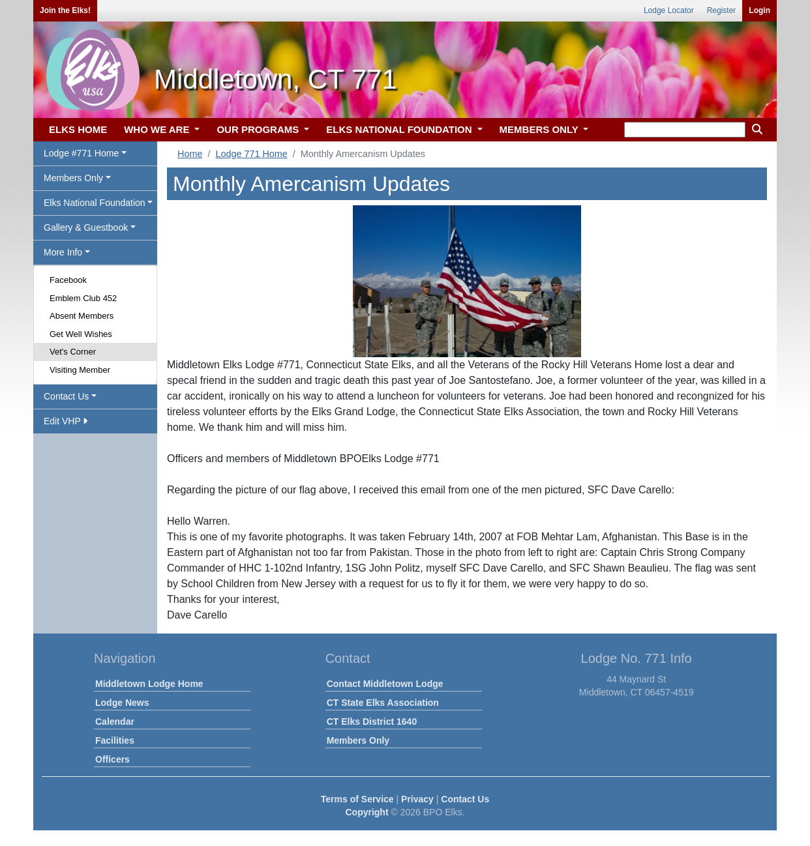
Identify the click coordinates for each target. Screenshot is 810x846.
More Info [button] (63, 252)
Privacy (417, 799)
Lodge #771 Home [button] (81, 153)
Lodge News (122, 702)
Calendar (114, 721)
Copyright (366, 812)
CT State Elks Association (383, 702)
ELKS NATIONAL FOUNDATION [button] (400, 129)
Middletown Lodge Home (149, 683)
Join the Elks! (65, 10)
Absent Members (81, 316)
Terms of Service (357, 799)
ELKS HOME (78, 129)
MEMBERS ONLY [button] (540, 129)
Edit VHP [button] (65, 421)
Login (759, 10)
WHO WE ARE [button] (158, 129)
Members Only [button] (73, 178)
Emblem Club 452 (83, 298)
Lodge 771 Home (251, 154)
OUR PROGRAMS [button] (259, 129)
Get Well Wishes (81, 334)
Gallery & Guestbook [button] (86, 227)
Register (721, 10)
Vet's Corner (73, 352)
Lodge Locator (669, 10)
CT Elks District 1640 (372, 721)
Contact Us (465, 799)
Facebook (68, 280)
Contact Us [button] (66, 396)
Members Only (358, 740)
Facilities (114, 740)
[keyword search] (684, 130)
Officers (112, 759)
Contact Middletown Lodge (385, 683)
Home (189, 154)
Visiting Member (80, 370)
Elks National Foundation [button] (94, 202)
